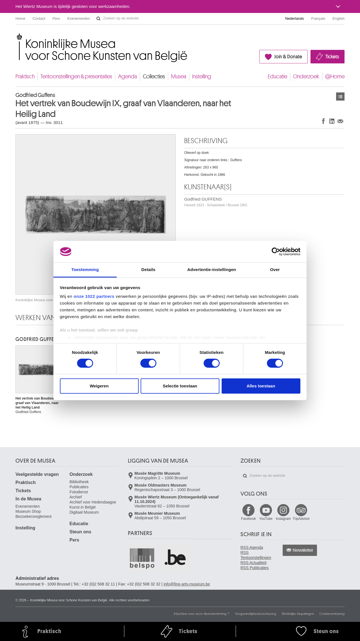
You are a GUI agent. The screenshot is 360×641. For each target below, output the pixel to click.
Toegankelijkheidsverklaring (255, 614)
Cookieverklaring (332, 614)
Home (20, 18)
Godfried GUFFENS (216, 202)
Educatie (277, 76)
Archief (75, 497)
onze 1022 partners (94, 296)
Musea (178, 76)
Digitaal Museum (84, 512)
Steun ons (80, 531)
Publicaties (79, 487)
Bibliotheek (79, 482)
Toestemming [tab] (85, 269)
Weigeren (99, 385)
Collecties (154, 76)
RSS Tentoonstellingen (255, 555)
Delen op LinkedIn (332, 121)
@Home (335, 76)
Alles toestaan (261, 385)
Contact (39, 18)
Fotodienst (78, 492)
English (338, 18)
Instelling (201, 76)
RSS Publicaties (254, 567)
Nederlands (294, 18)
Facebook (248, 519)
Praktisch (25, 76)
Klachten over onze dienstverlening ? (201, 614)
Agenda (127, 76)
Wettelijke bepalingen (298, 614)
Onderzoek (306, 76)
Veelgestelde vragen (37, 474)
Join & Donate (288, 56)
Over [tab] (275, 269)
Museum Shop (28, 511)
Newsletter (303, 550)
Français (318, 18)
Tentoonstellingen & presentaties (76, 76)
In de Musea (28, 498)
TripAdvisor (301, 519)
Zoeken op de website (98, 18)
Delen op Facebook (323, 121)
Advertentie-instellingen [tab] (211, 269)
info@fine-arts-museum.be (187, 584)
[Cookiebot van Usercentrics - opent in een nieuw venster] (275, 251)
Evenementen (78, 18)
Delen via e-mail (340, 121)
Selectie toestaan (180, 385)
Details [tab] (148, 269)
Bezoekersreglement (33, 516)
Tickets (332, 56)
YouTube (266, 519)
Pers (56, 18)
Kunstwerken (340, 96)
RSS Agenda (251, 547)
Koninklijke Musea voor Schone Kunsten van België (17, 36)
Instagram (283, 519)
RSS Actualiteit (253, 562)
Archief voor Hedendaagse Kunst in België (92, 504)
